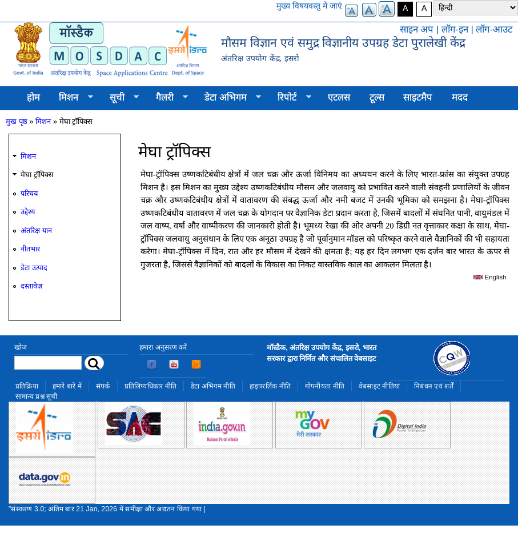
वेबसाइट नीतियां (379, 386)
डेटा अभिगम (228, 97)
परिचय (29, 193)
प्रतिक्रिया (26, 386)
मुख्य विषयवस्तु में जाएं (309, 5)
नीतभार (30, 249)
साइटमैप (417, 97)
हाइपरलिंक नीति (270, 386)
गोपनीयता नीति (324, 386)
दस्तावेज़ (31, 286)
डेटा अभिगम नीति (213, 386)
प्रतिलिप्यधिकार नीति (151, 386)
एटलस (339, 97)
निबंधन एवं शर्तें (433, 386)
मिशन (71, 97)
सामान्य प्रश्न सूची (36, 396)
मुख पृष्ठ (16, 121)
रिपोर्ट (289, 97)
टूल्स (377, 97)
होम (33, 97)
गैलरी (167, 97)
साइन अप (417, 29)
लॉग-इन (454, 29)
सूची (119, 97)
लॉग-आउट (494, 29)
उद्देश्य (28, 211)
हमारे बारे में (67, 386)
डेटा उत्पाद (34, 267)
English (489, 277)
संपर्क (103, 386)
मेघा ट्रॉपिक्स (37, 174)
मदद (460, 97)
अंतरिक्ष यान (36, 230)
